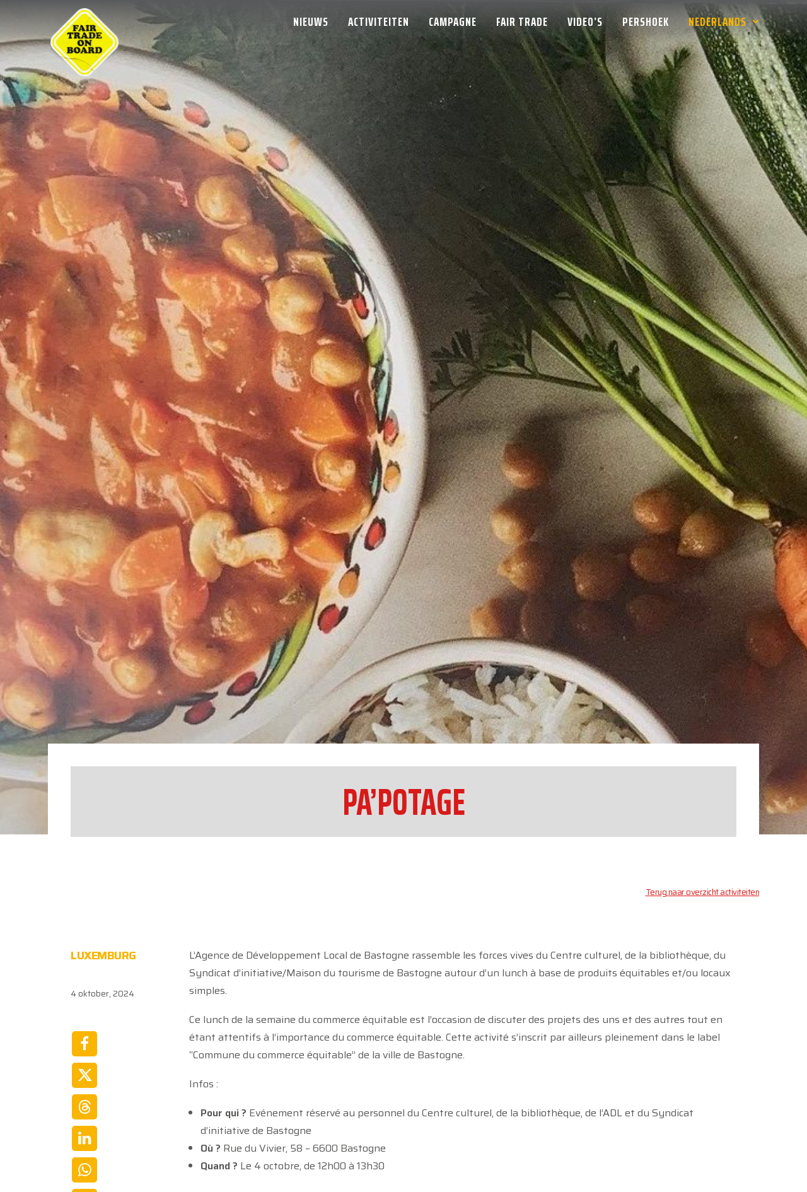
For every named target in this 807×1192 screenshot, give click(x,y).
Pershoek (645, 21)
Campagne (453, 21)
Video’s (585, 21)
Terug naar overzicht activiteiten (703, 782)
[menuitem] (315, 21)
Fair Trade (522, 21)
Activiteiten (378, 21)
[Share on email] (84, 1091)
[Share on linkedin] (84, 1028)
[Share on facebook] (84, 934)
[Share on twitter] (84, 965)
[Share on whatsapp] (84, 1060)
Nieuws (310, 21)
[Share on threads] (84, 997)
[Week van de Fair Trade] (84, 21)
